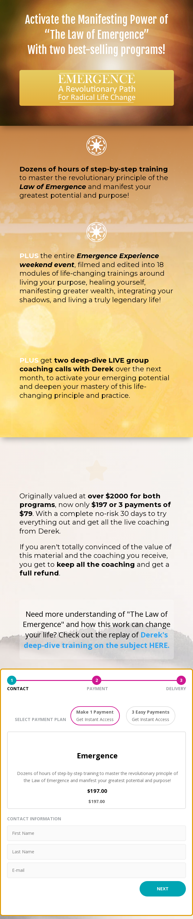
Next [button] (163, 889)
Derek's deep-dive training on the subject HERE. (97, 639)
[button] (95, 715)
